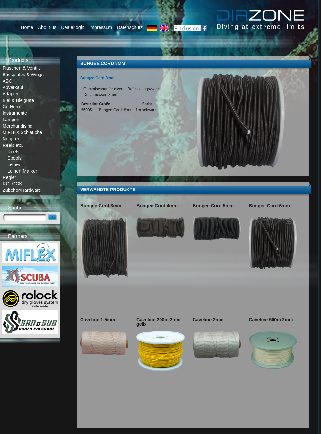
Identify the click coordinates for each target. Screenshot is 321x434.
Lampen (11, 119)
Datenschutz (130, 27)
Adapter (11, 93)
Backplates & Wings (23, 74)
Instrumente (15, 113)
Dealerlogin (72, 27)
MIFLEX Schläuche (22, 132)
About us (47, 27)
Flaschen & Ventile (22, 68)
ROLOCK (12, 183)
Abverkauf (13, 87)
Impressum (100, 27)
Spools (14, 158)
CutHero (11, 106)
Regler (9, 177)
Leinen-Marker (22, 170)
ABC (7, 81)
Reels (13, 151)
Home (27, 27)
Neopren (11, 138)
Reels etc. (13, 145)
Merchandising (18, 125)
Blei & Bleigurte (18, 100)
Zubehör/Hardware (22, 190)
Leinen (14, 164)
